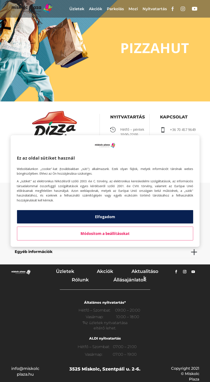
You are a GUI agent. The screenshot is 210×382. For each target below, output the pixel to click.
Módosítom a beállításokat (105, 233)
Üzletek (76, 9)
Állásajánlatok (129, 280)
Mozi (133, 9)
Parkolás (115, 9)
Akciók (95, 9)
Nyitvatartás (155, 9)
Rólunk (80, 280)
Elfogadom (105, 216)
